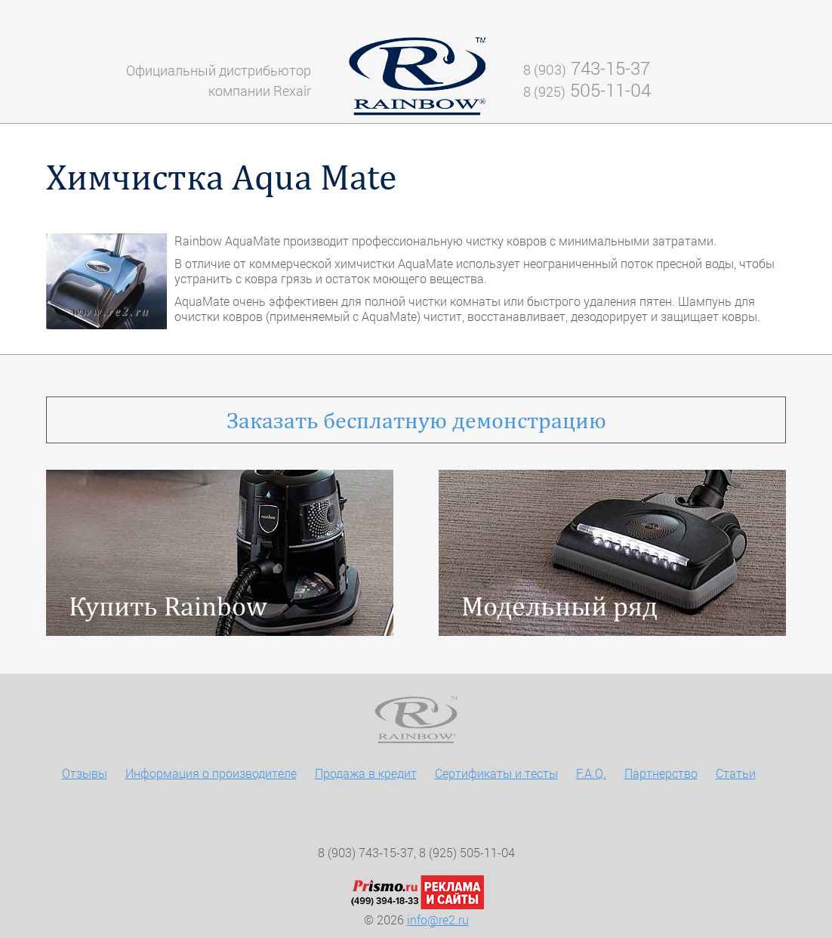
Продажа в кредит (366, 773)
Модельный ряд (559, 606)
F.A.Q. (591, 773)
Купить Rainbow (168, 606)
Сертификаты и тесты (496, 773)
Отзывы (84, 773)
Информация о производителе (211, 773)
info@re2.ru (438, 919)
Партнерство (661, 773)
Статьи (736, 773)
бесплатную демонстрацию (416, 420)
